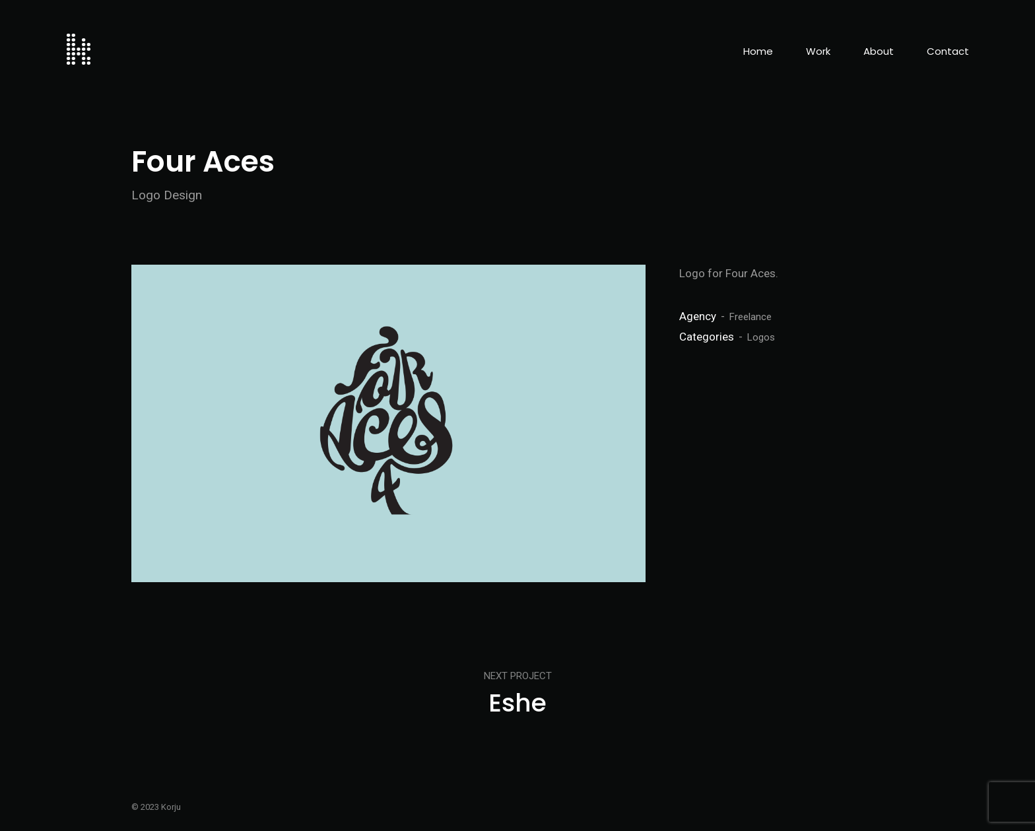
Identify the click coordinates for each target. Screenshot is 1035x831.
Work (818, 51)
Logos (761, 337)
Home (758, 51)
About (878, 51)
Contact (948, 51)
